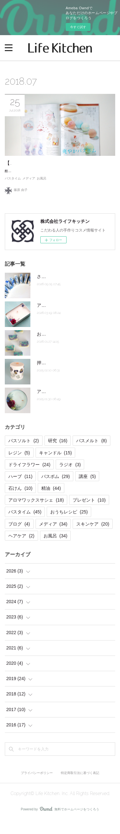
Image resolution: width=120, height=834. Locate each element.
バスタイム (13, 192)
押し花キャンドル (55, 376)
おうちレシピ (69, 525)
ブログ (19, 537)
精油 (51, 502)
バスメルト (91, 454)
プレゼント (89, 514)
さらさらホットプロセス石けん (68, 290)
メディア (28, 192)
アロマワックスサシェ (36, 514)
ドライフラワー (29, 478)
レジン (19, 466)
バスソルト (23, 454)
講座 (87, 490)
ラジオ (70, 478)
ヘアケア (21, 549)
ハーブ (20, 490)
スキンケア (92, 537)
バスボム (55, 490)
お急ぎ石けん (50, 347)
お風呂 (41, 192)
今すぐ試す (78, 27)
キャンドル (55, 466)
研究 (58, 454)
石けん (20, 502)
